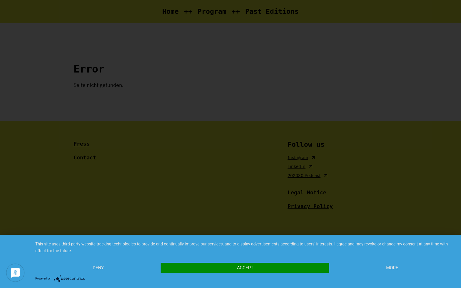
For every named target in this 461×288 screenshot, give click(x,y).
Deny (98, 267)
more (392, 267)
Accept (245, 267)
